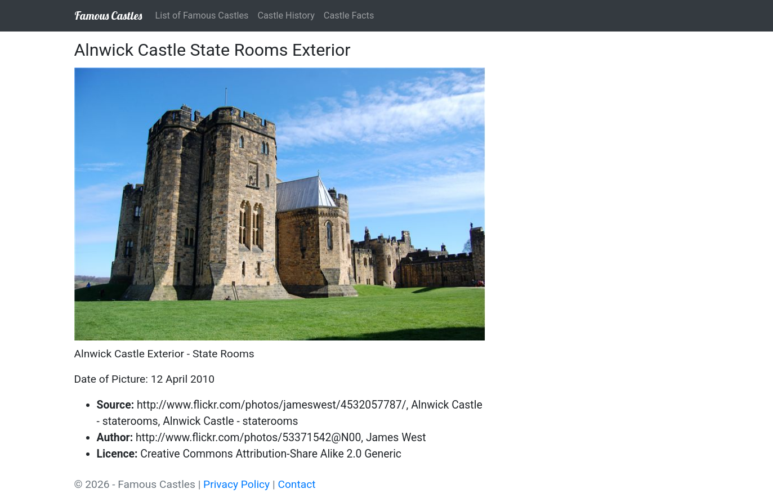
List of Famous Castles (202, 15)
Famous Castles (108, 15)
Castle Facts (349, 15)
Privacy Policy (236, 484)
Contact (296, 484)
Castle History (285, 15)
